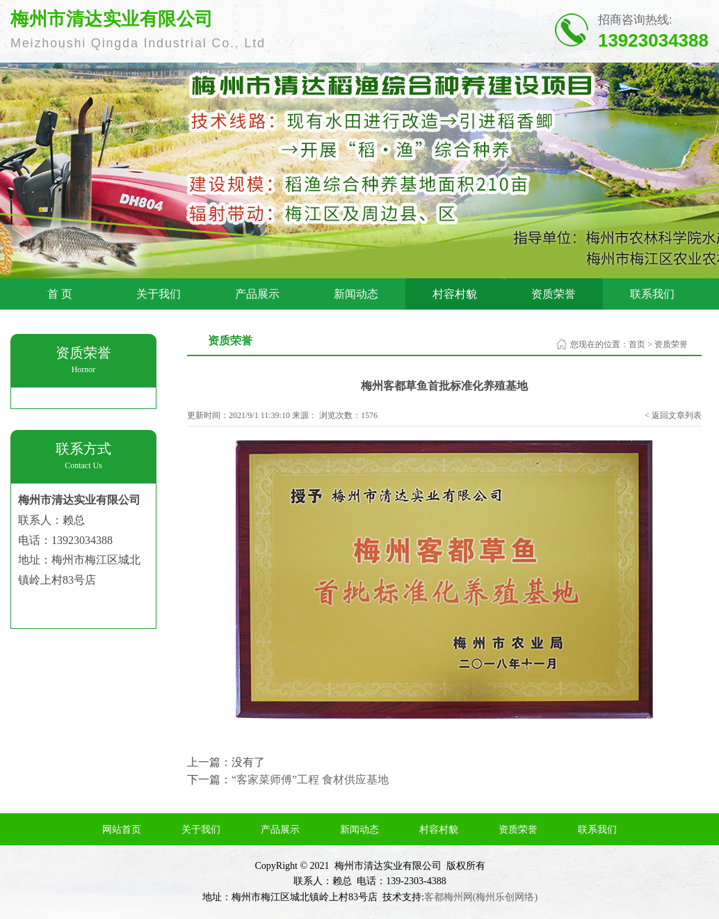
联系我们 (652, 294)
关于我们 (158, 294)
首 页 (59, 294)
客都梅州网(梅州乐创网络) (481, 897)
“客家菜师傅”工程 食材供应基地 (310, 779)
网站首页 (121, 829)
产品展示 (257, 294)
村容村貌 (455, 294)
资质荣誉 (553, 294)
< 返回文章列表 (673, 415)
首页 (637, 344)
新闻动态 (356, 294)
